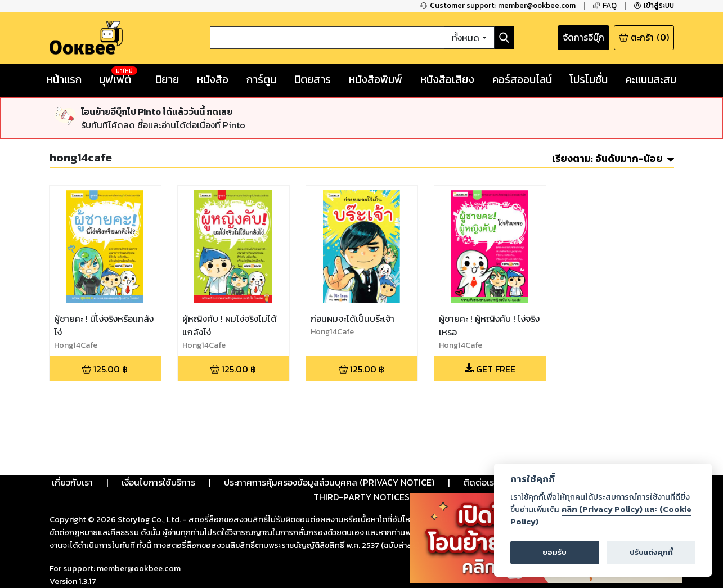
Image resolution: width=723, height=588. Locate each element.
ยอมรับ (554, 552)
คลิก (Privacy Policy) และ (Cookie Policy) (600, 515)
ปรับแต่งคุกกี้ (651, 552)
